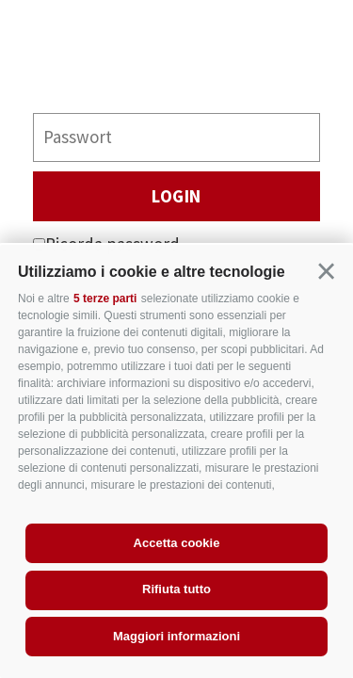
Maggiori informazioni (176, 636)
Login (176, 196)
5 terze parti (104, 298)
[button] (326, 272)
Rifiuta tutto (176, 589)
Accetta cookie (177, 543)
